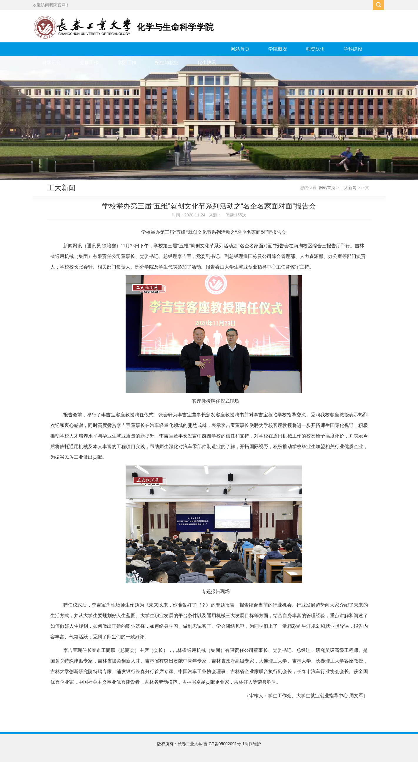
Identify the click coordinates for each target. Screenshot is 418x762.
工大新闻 (348, 187)
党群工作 (89, 62)
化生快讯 (206, 62)
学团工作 (126, 62)
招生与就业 (167, 62)
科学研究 (51, 62)
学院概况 (277, 49)
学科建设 (353, 49)
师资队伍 (315, 49)
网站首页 (240, 49)
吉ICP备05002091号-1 (223, 743)
